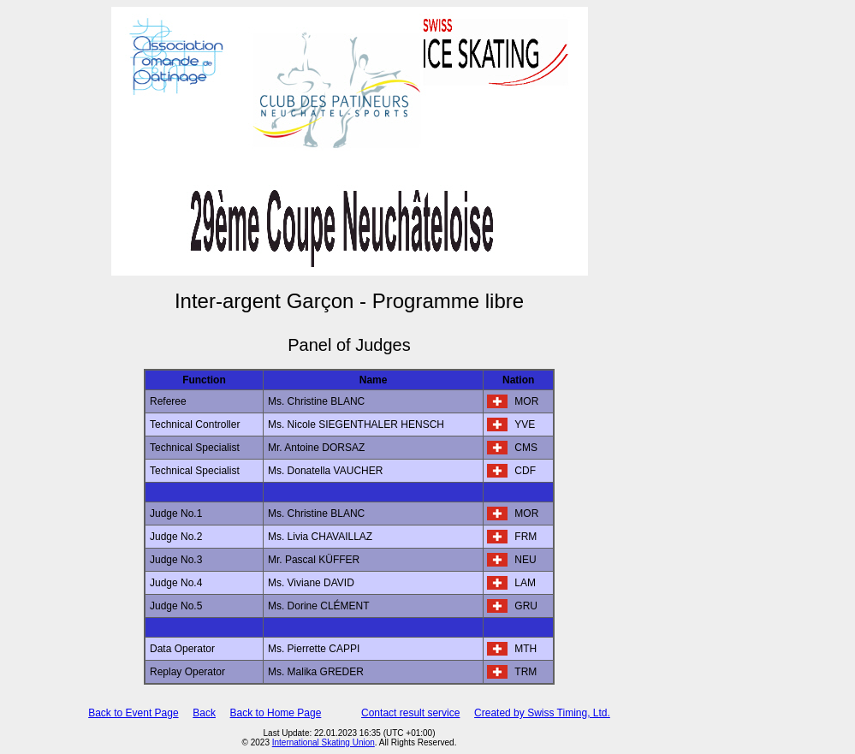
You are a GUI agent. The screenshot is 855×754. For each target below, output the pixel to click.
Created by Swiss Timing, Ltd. (542, 713)
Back (204, 713)
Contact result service (410, 713)
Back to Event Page (133, 713)
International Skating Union (323, 742)
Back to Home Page (276, 713)
